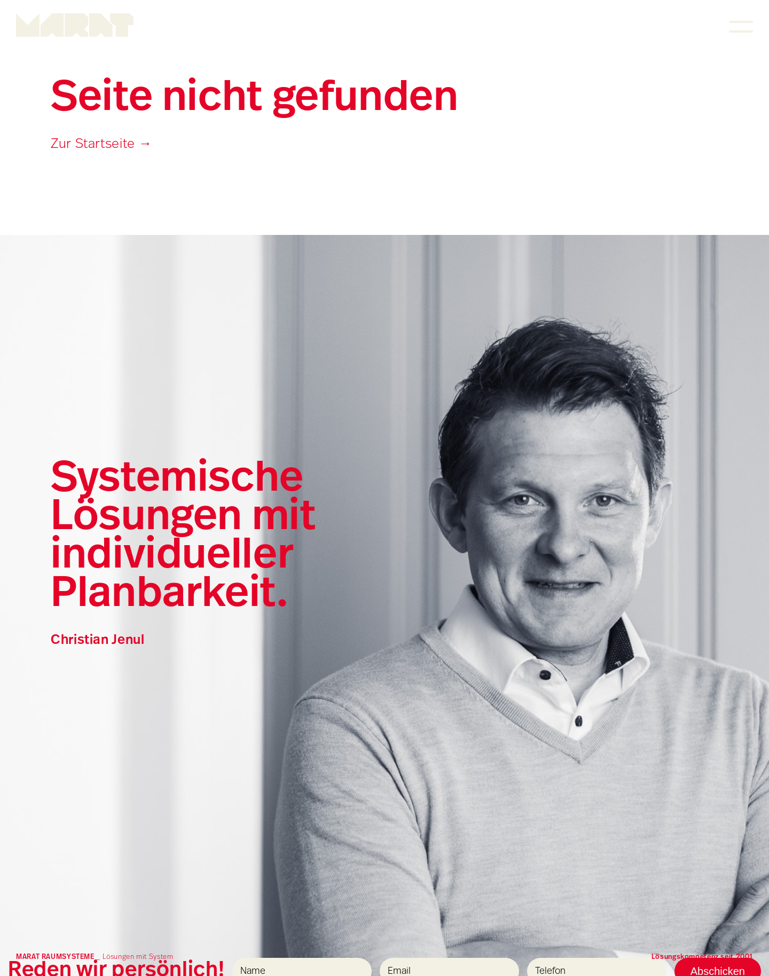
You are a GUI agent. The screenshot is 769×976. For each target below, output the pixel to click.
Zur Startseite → (101, 144)
